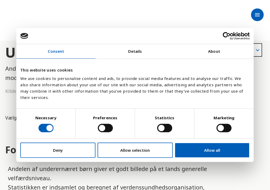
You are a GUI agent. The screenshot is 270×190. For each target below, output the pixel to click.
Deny (58, 150)
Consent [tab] (56, 51)
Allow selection (135, 150)
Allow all (212, 150)
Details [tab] (135, 51)
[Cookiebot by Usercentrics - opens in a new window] (227, 36)
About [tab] (214, 51)
